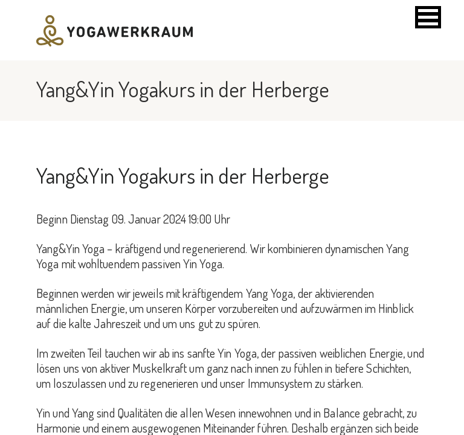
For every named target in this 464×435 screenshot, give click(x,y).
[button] (428, 17)
